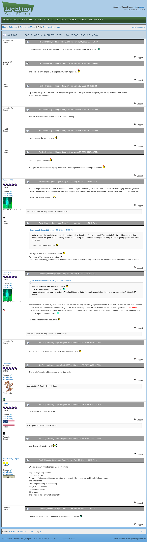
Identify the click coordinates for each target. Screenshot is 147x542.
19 (40, 532)
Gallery (20, 19)
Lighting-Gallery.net (9, 27)
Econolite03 (7, 364)
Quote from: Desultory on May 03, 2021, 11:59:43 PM (50, 281)
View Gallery (8, 196)
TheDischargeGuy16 (11, 459)
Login (83, 19)
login (135, 7)
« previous (136, 27)
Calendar (59, 19)
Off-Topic (31, 27)
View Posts (7, 194)
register (142, 7)
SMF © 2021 (43, 539)
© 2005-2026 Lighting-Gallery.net (15, 539)
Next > (23, 531)
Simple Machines (54, 539)
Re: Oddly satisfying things (49, 42)
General (23, 27)
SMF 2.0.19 (33, 539)
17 (34, 532)
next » (142, 27)
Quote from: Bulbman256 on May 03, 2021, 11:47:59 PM (51, 230)
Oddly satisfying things (51, 27)
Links (72, 19)
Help (32, 19)
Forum (7, 19)
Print (142, 532)
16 (32, 532)
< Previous (14, 531)
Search (44, 19)
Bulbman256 (8, 180)
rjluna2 (5, 403)
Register (96, 19)
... (30, 532)
